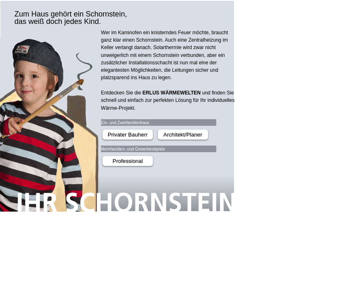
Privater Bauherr (127, 135)
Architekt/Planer (183, 135)
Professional (127, 161)
